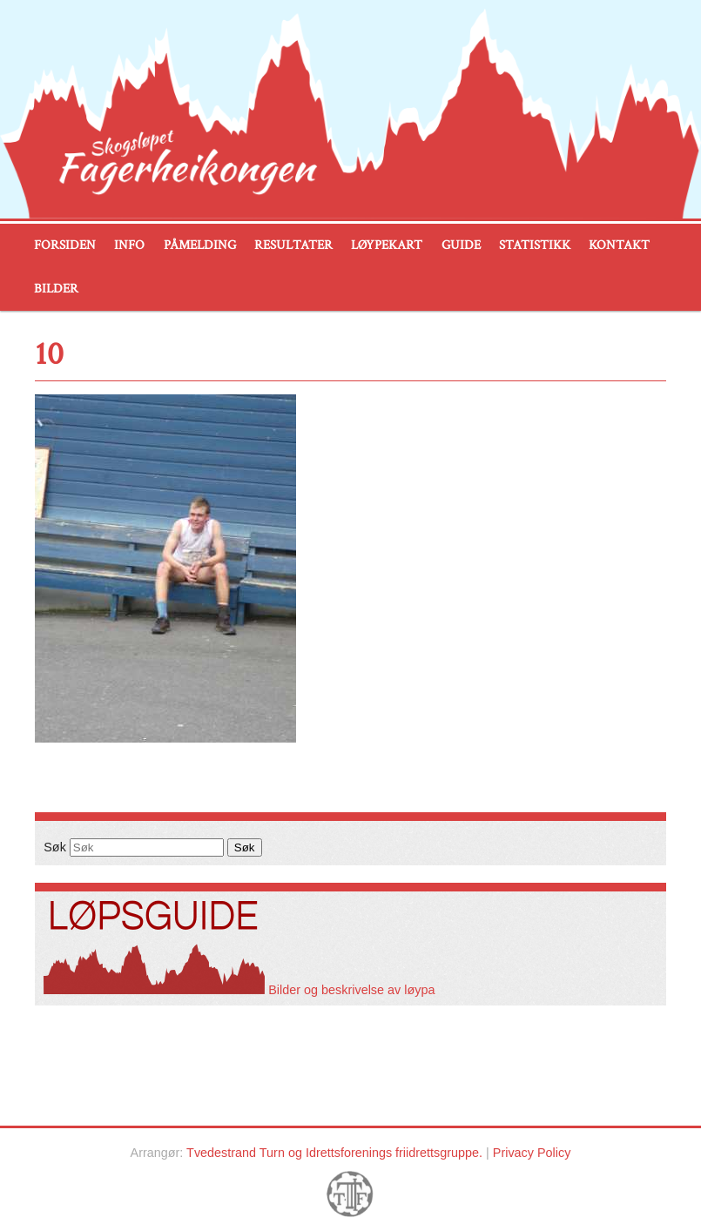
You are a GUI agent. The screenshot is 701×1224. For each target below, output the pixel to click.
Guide (461, 245)
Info (129, 245)
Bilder (56, 288)
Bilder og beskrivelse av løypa (239, 990)
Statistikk (534, 245)
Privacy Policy (532, 1153)
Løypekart (386, 245)
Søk (55, 847)
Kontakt (619, 245)
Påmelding (200, 245)
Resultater (293, 245)
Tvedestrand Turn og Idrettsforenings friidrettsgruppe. (334, 1153)
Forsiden (65, 245)
